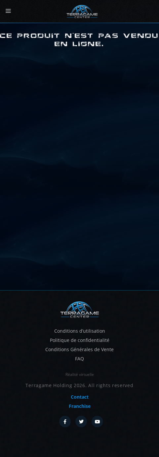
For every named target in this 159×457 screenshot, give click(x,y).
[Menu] (8, 11)
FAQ (79, 358)
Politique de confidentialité (79, 340)
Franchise (80, 406)
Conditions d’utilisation (79, 331)
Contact (80, 397)
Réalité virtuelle (79, 374)
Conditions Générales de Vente (79, 349)
